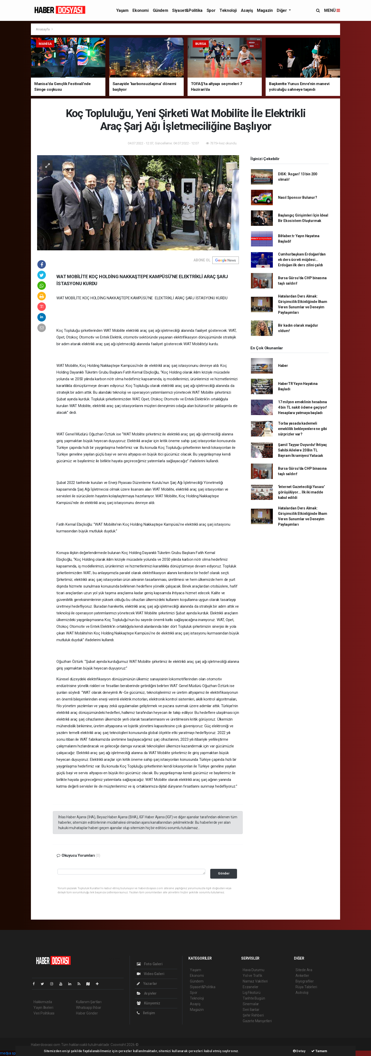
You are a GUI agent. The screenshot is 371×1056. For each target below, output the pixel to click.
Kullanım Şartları (89, 1002)
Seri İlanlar (251, 1010)
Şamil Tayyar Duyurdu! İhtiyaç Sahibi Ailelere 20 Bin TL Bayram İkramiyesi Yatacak (302, 450)
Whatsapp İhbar (88, 1007)
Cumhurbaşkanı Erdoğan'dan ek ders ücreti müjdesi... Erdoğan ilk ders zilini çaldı (302, 259)
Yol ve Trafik (252, 976)
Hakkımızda (42, 1002)
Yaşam (122, 10)
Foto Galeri (150, 964)
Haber (283, 366)
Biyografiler (305, 981)
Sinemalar (251, 1004)
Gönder (224, 873)
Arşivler (147, 993)
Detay (299, 1051)
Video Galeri (150, 974)
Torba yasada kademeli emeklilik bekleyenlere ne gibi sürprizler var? (302, 428)
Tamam (319, 1051)
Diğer (282, 10)
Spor (211, 10)
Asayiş (247, 10)
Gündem (160, 10)
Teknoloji (228, 10)
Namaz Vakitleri (255, 981)
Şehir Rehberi (253, 1015)
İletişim (146, 1013)
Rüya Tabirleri (306, 987)
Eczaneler (250, 987)
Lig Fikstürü (251, 993)
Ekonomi (140, 10)
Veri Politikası (43, 1013)
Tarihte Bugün (254, 998)
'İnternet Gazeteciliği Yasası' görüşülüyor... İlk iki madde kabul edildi (301, 492)
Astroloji (302, 993)
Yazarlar (147, 983)
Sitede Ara (304, 970)
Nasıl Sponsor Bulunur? (297, 197)
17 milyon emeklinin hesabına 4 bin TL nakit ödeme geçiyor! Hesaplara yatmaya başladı (302, 407)
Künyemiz (148, 1003)
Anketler (302, 976)
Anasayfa (43, 29)
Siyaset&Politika (187, 10)
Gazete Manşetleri (257, 1021)
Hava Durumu (253, 970)
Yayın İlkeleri (43, 1007)
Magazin (265, 10)
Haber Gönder (87, 1013)
